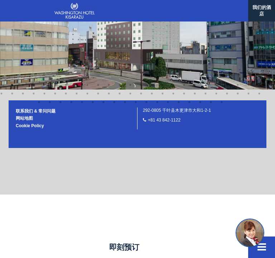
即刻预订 (124, 247)
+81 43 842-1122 (164, 30)
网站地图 (24, 29)
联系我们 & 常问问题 (36, 21)
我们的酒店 (261, 10)
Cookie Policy (30, 36)
